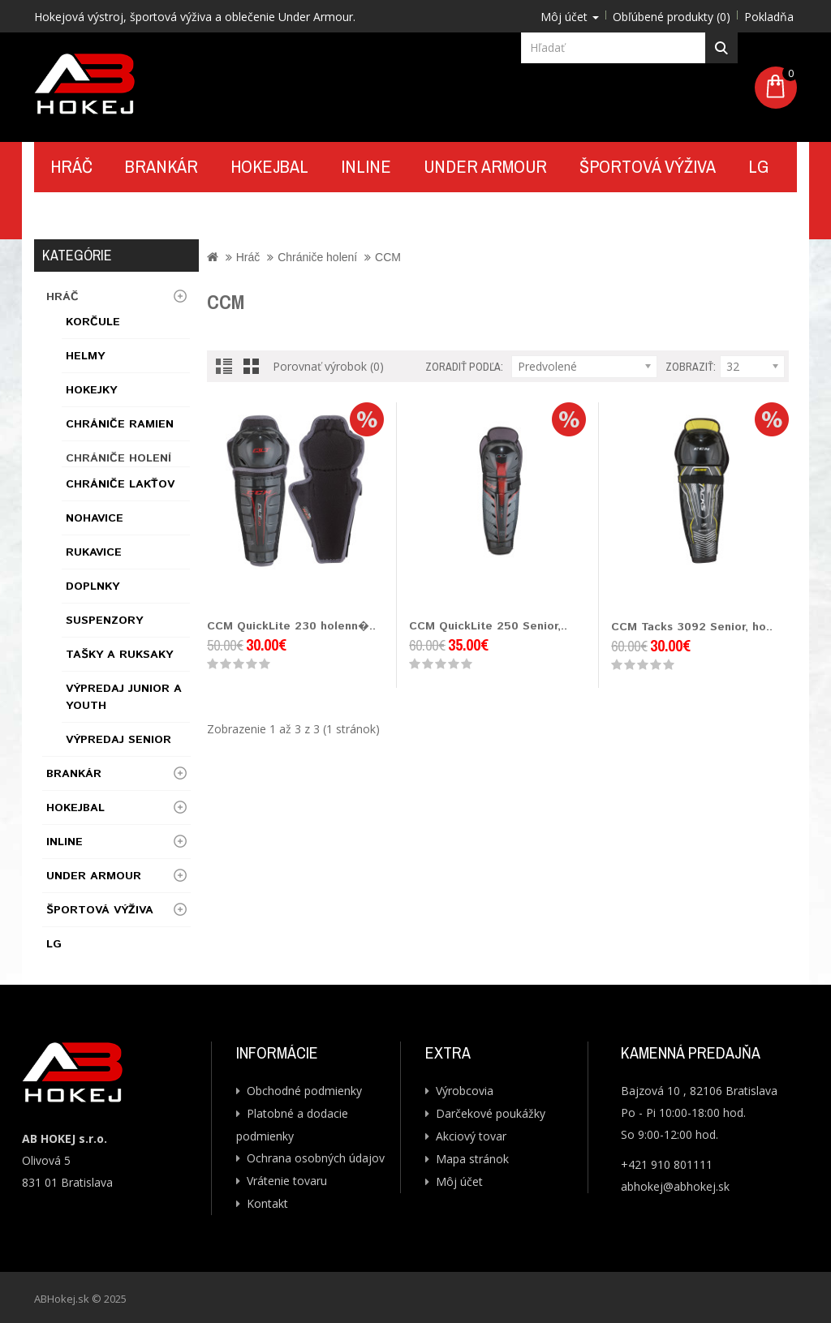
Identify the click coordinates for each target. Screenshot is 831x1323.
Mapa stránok (472, 1158)
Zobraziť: (690, 366)
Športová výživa (647, 166)
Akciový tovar (471, 1136)
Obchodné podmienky (304, 1090)
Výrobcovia (464, 1090)
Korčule (93, 322)
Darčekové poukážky (490, 1113)
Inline (366, 166)
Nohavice (94, 518)
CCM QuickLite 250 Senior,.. (488, 626)
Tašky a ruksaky (119, 654)
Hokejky (91, 390)
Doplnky (92, 586)
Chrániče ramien (120, 424)
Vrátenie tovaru (287, 1180)
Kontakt (85, 215)
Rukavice (94, 552)
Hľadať (722, 47)
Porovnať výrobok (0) (328, 366)
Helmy (85, 356)
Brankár (161, 166)
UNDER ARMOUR (485, 166)
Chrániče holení (118, 458)
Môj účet (459, 1181)
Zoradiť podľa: (464, 366)
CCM (388, 257)
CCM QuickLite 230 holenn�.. (291, 626)
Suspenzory (104, 620)
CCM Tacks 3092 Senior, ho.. (692, 627)
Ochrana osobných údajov (316, 1158)
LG (758, 166)
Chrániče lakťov (120, 484)
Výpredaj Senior (118, 740)
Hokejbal (269, 166)
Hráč (71, 166)
